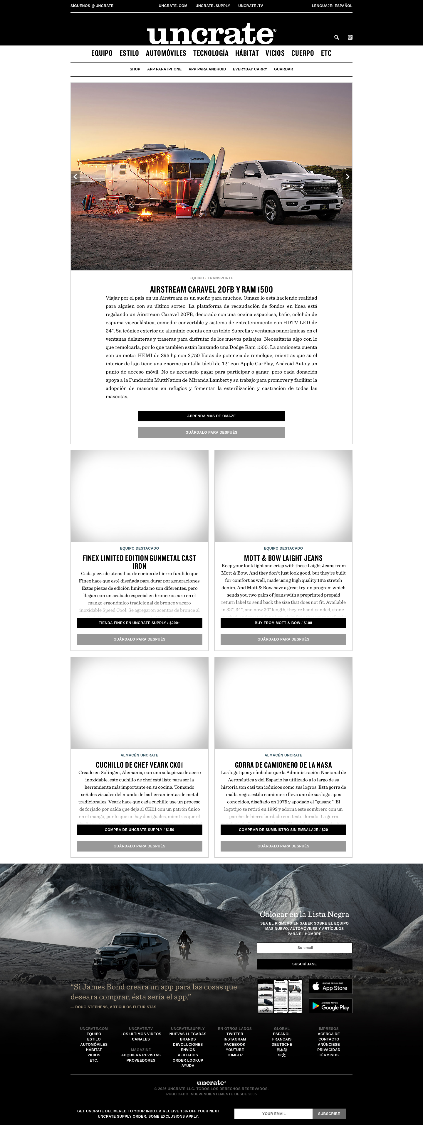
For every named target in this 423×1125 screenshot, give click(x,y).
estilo (130, 53)
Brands (188, 1039)
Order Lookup (188, 1060)
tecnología (211, 53)
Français (282, 1039)
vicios (275, 53)
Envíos (188, 1050)
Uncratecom (173, 6)
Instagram (235, 1039)
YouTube (235, 1050)
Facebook (235, 1045)
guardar (283, 69)
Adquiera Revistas (141, 1055)
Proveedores (141, 1060)
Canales (141, 1039)
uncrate (92, 6)
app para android (207, 69)
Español (332, 6)
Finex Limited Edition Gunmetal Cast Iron (139, 562)
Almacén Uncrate (140, 755)
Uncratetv (251, 6)
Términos (329, 1055)
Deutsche (282, 1045)
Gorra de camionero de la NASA (283, 765)
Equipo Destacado (139, 548)
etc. (94, 1060)
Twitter (234, 1034)
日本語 (282, 1050)
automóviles (166, 53)
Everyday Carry (250, 69)
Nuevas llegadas (188, 1034)
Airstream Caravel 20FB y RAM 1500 (211, 289)
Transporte (221, 278)
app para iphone (164, 69)
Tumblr (235, 1055)
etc (326, 53)
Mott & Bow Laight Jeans (283, 558)
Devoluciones (188, 1045)
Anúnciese (329, 1045)
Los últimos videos (140, 1034)
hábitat (247, 53)
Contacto (328, 1039)
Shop (135, 69)
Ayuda (188, 1066)
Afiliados (188, 1055)
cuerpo (302, 53)
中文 (282, 1055)
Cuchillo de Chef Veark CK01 (139, 765)
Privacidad (328, 1050)
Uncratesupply (213, 6)
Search (336, 37)
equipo (102, 53)
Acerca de (329, 1034)
